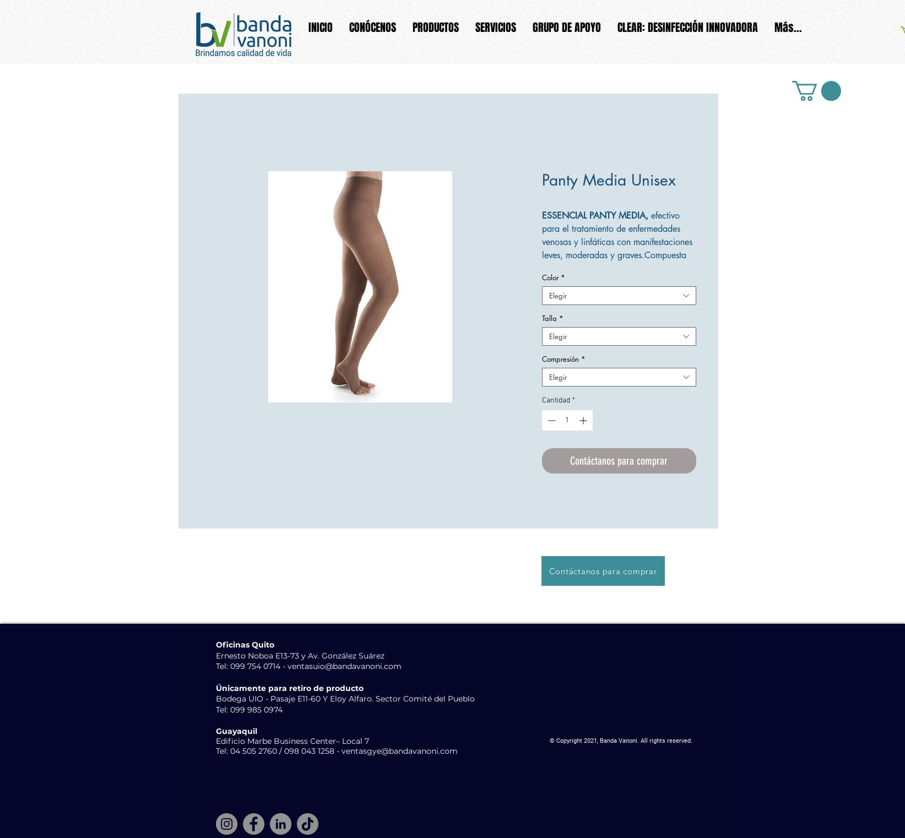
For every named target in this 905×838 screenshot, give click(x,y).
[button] (816, 91)
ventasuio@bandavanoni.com (345, 666)
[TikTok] (307, 824)
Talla (552, 318)
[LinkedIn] (280, 824)
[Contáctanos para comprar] (603, 571)
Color (553, 277)
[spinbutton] (567, 420)
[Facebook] (253, 824)
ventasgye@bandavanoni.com (400, 751)
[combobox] (619, 295)
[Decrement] (550, 420)
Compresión (564, 359)
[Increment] (584, 420)
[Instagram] (226, 824)
